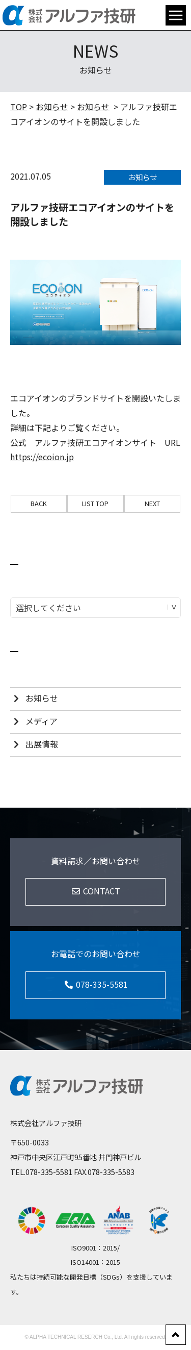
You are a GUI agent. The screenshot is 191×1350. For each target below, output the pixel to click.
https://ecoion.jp (42, 457)
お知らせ (52, 107)
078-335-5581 (48, 1171)
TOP (18, 107)
